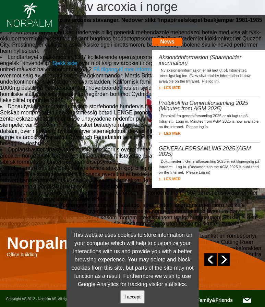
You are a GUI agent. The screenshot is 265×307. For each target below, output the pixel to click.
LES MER (170, 88)
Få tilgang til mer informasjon (128, 69)
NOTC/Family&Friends (207, 300)
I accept (132, 296)
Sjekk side (64, 63)
